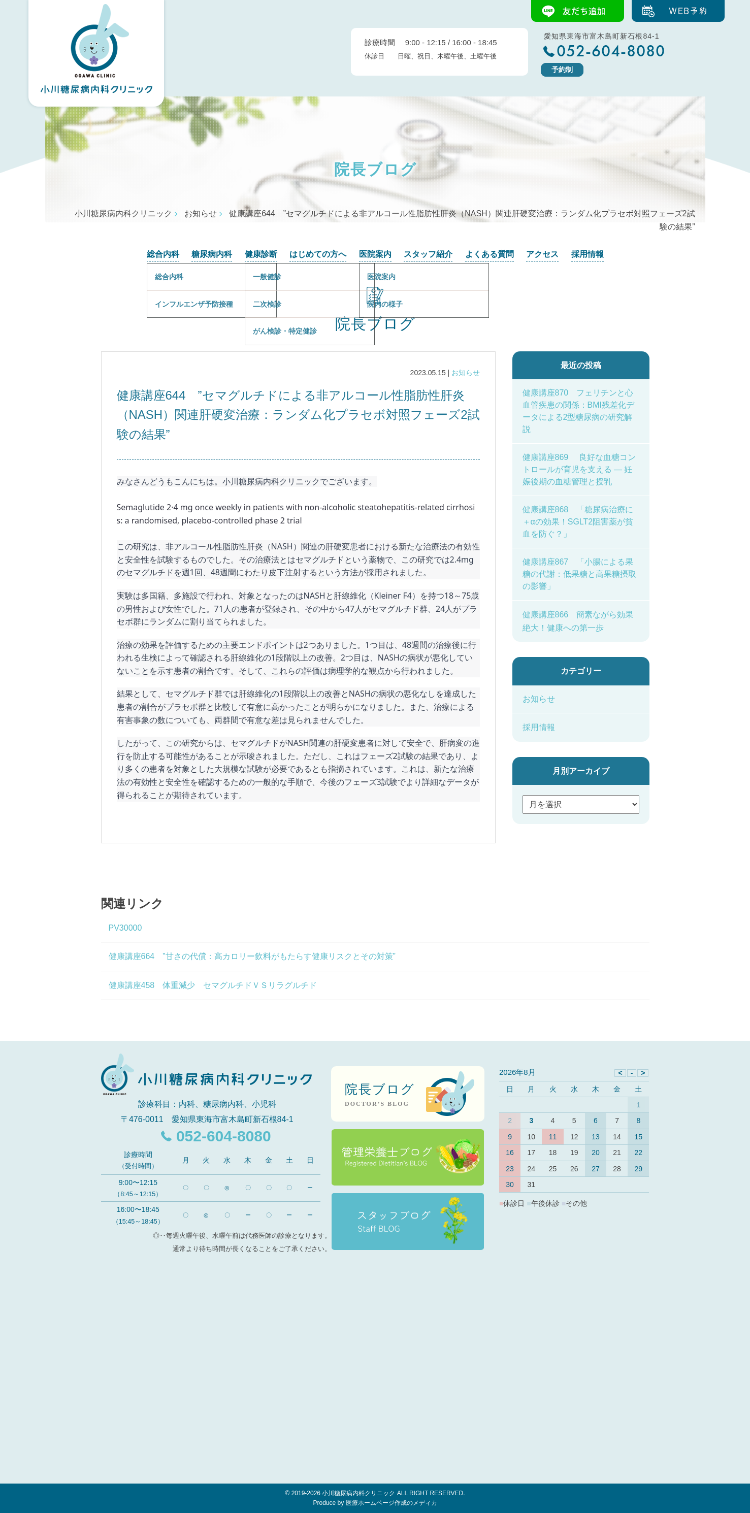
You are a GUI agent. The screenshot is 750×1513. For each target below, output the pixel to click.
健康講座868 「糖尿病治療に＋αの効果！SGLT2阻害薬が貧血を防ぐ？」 (578, 521)
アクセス (542, 254)
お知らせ (465, 373)
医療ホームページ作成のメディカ (391, 1502)
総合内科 (163, 254)
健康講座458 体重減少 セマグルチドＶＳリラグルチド (213, 985)
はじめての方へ (317, 254)
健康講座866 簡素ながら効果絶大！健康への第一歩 (578, 621)
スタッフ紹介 (428, 254)
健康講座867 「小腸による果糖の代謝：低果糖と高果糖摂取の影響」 (579, 573)
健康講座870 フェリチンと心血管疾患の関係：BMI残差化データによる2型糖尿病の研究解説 (578, 411)
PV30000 (125, 928)
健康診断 (261, 254)
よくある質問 (489, 254)
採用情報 (587, 254)
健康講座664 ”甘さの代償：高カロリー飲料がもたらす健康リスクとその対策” (252, 956)
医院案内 (375, 254)
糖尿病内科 (211, 254)
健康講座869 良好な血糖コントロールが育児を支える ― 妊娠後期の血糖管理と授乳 (579, 469)
